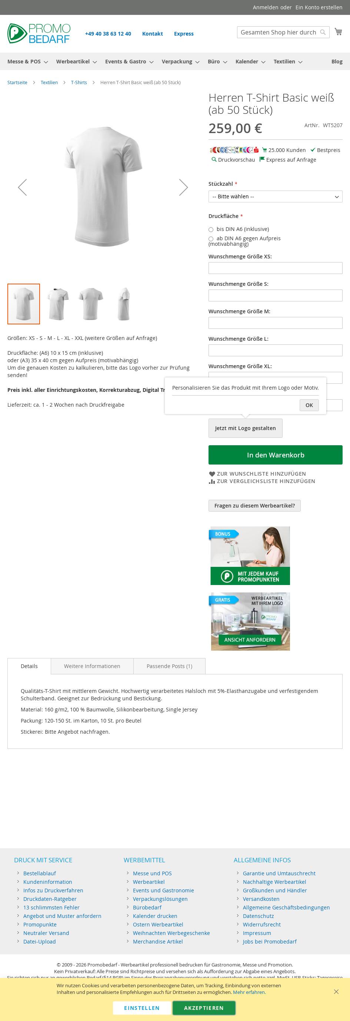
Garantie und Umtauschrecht (279, 873)
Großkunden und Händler (275, 890)
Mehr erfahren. (249, 992)
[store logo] (38, 33)
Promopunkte (40, 924)
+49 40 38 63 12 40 (108, 33)
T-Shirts (79, 82)
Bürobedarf (147, 907)
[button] (22, 187)
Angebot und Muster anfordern (62, 915)
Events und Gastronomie (163, 890)
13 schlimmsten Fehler (51, 907)
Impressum (257, 932)
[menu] (175, 61)
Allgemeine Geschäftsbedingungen (286, 907)
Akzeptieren (204, 1007)
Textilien (49, 82)
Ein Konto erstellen (319, 7)
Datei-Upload (39, 941)
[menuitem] (25, 61)
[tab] (29, 666)
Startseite (17, 82)
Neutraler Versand (46, 932)
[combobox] (283, 32)
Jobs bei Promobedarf (270, 941)
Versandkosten (261, 898)
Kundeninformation (47, 881)
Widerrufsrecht (262, 924)
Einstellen (142, 1007)
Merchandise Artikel (158, 941)
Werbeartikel (149, 881)
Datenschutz (258, 915)
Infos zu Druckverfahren (53, 890)
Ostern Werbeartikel (158, 924)
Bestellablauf (39, 873)
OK (309, 405)
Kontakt (152, 33)
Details (29, 666)
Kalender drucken (155, 915)
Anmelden (266, 7)
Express (184, 33)
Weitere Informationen (92, 666)
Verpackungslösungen (160, 898)
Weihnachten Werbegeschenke (171, 932)
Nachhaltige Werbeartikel (274, 881)
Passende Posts (169, 666)
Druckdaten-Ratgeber (50, 898)
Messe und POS (152, 873)
